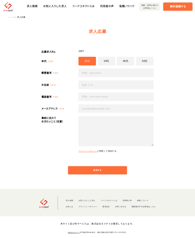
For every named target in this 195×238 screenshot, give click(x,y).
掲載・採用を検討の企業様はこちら (149, 6)
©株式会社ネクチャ (74, 234)
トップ (11, 17)
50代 (144, 61)
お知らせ (61, 208)
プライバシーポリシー (89, 150)
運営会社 (105, 208)
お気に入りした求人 (55, 6)
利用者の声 (106, 6)
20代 (87, 61)
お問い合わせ (122, 208)
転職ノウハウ (127, 6)
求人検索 (32, 6)
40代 (125, 61)
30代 (106, 61)
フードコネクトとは (83, 6)
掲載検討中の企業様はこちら (150, 208)
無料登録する (178, 6)
